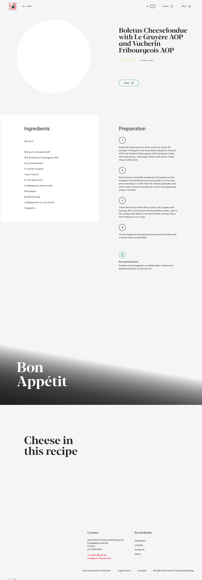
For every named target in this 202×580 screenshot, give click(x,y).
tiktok (138, 554)
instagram (140, 540)
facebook (140, 549)
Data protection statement (96, 570)
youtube (139, 545)
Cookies (142, 570)
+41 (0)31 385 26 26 (96, 555)
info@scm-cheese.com (99, 558)
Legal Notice (124, 570)
